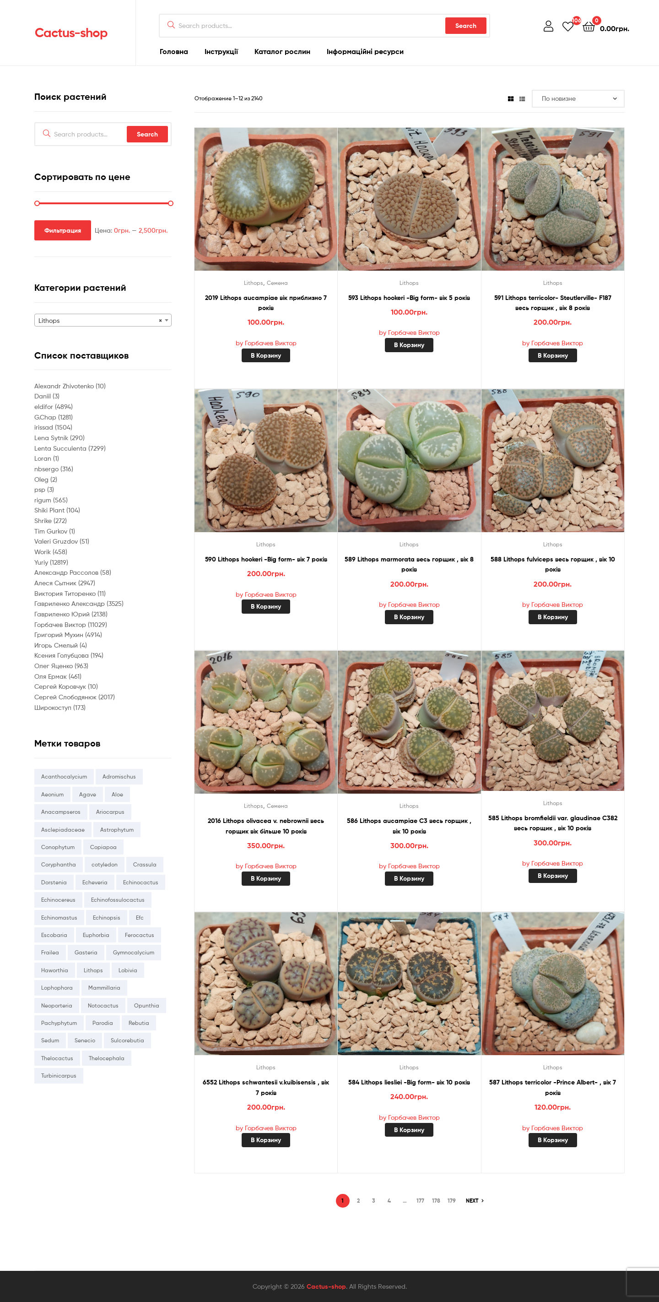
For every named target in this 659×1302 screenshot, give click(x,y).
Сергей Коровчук (61, 686)
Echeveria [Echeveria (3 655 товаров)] (95, 882)
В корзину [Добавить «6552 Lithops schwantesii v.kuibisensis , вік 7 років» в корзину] (266, 1140)
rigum (43, 500)
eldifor (44, 406)
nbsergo (47, 469)
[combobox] (103, 320)
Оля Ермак (51, 676)
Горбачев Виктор (61, 624)
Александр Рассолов (67, 572)
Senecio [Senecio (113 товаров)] (85, 1040)
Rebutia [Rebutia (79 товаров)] (139, 1022)
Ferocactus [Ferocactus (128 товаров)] (139, 935)
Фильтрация (62, 230)
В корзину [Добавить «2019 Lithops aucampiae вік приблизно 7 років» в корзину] (266, 355)
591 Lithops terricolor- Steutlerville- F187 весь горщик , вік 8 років (552, 303)
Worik (43, 552)
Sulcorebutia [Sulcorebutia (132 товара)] (127, 1040)
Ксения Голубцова (62, 655)
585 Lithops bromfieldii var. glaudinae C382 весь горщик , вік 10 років (552, 823)
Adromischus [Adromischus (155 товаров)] (119, 776)
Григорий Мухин (59, 634)
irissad (44, 427)
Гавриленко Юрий (63, 614)
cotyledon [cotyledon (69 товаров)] (105, 864)
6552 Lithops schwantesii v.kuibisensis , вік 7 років (266, 1087)
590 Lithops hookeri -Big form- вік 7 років (266, 559)
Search (465, 26)
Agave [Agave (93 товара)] (87, 794)
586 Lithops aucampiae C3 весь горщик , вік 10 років (409, 826)
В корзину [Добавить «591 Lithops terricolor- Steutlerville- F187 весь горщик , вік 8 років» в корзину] (553, 355)
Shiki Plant (50, 510)
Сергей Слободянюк (66, 697)
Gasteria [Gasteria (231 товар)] (86, 952)
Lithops (253, 282)
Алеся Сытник (56, 583)
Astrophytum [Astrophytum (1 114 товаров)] (117, 829)
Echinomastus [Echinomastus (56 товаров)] (59, 917)
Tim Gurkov (51, 531)
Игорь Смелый (57, 645)
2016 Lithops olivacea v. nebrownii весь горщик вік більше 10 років (266, 826)
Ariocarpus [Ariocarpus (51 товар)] (110, 811)
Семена (277, 282)
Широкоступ (53, 707)
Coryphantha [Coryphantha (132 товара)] (58, 864)
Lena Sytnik (52, 437)
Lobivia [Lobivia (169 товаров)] (128, 970)
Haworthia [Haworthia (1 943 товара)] (54, 970)
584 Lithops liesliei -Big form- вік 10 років (409, 1082)
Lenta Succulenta (61, 448)
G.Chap (46, 417)
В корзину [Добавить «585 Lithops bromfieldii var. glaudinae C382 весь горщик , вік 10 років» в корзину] (553, 876)
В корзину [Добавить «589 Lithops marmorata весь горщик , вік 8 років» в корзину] (409, 617)
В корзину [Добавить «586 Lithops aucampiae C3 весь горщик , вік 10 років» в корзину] (409, 878)
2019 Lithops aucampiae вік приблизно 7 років (266, 303)
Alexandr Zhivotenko (65, 386)
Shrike (44, 520)
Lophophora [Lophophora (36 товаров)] (57, 987)
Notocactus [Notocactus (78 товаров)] (103, 1005)
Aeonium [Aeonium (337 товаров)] (52, 794)
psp (40, 489)
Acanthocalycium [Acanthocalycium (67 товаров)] (64, 776)
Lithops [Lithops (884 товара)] (93, 970)
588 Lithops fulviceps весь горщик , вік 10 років (553, 564)
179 (452, 1200)
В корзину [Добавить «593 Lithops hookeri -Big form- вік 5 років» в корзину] (409, 345)
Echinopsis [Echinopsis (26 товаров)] (106, 917)
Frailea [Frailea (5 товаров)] (50, 952)
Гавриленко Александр (70, 603)
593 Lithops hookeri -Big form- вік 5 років (409, 298)
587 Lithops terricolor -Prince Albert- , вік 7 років (552, 1087)
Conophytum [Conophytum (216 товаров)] (58, 847)
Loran (43, 458)
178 (436, 1200)
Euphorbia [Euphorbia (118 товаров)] (96, 935)
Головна (174, 51)
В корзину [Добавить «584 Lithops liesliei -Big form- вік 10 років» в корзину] (409, 1130)
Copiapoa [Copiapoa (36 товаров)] (103, 847)
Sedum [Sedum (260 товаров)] (50, 1040)
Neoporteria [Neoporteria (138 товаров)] (56, 1005)
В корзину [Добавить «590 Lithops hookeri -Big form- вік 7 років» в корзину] (266, 606)
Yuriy (42, 562)
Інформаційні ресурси (365, 51)
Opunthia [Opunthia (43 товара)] (146, 1005)
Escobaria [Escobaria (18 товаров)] (54, 935)
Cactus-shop (71, 32)
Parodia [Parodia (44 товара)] (102, 1022)
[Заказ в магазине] (578, 99)
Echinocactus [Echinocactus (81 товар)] (140, 882)
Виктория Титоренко (65, 593)
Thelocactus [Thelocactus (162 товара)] (57, 1058)
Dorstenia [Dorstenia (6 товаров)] (54, 882)
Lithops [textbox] (100, 320)
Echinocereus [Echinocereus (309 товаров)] (58, 899)
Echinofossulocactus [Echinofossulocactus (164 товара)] (118, 899)
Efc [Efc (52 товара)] (140, 917)
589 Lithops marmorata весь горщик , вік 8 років (409, 564)
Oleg (42, 479)
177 (420, 1200)
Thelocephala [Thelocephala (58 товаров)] (106, 1058)
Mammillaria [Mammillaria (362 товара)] (104, 987)
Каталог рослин (282, 51)
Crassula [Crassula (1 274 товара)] (145, 864)
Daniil (43, 396)
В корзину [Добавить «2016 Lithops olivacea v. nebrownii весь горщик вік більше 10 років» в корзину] (266, 878)
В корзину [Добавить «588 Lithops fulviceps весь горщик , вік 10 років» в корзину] (553, 617)
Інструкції (221, 51)
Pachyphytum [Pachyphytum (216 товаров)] (59, 1022)
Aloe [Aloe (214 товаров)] (117, 794)
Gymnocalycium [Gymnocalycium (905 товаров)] (133, 952)
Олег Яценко (54, 666)
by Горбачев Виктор (266, 343)
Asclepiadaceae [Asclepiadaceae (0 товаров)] (63, 829)
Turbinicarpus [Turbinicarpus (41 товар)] (58, 1075)
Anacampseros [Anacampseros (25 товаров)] (61, 811)
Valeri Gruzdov (57, 541)
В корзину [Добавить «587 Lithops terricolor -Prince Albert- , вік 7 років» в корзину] (553, 1140)
